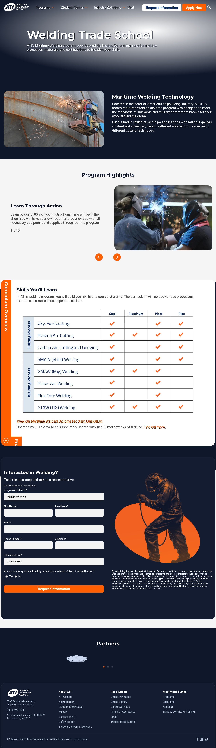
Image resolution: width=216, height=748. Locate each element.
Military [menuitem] (63, 702)
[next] (117, 257)
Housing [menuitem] (168, 697)
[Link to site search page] (209, 7)
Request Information (162, 8)
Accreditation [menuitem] (66, 692)
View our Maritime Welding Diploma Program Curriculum (59, 421)
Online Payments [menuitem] (121, 687)
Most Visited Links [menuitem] (175, 682)
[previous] (99, 257)
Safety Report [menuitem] (67, 712)
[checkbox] (54, 567)
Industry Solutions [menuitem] (107, 7)
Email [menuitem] (114, 707)
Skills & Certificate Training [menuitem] (179, 702)
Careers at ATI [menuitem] (67, 707)
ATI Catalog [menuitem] (65, 687)
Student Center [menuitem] (72, 7)
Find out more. (155, 427)
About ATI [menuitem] (65, 682)
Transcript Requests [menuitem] (123, 712)
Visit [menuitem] (130, 7)
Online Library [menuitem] (119, 692)
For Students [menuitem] (119, 682)
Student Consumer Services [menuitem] (75, 717)
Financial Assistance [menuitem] (123, 702)
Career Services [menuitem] (120, 697)
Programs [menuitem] (169, 687)
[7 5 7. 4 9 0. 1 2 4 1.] (30, 700)
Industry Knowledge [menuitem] (71, 697)
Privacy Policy (80, 730)
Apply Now (194, 8)
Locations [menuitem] (169, 692)
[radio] (8, 567)
